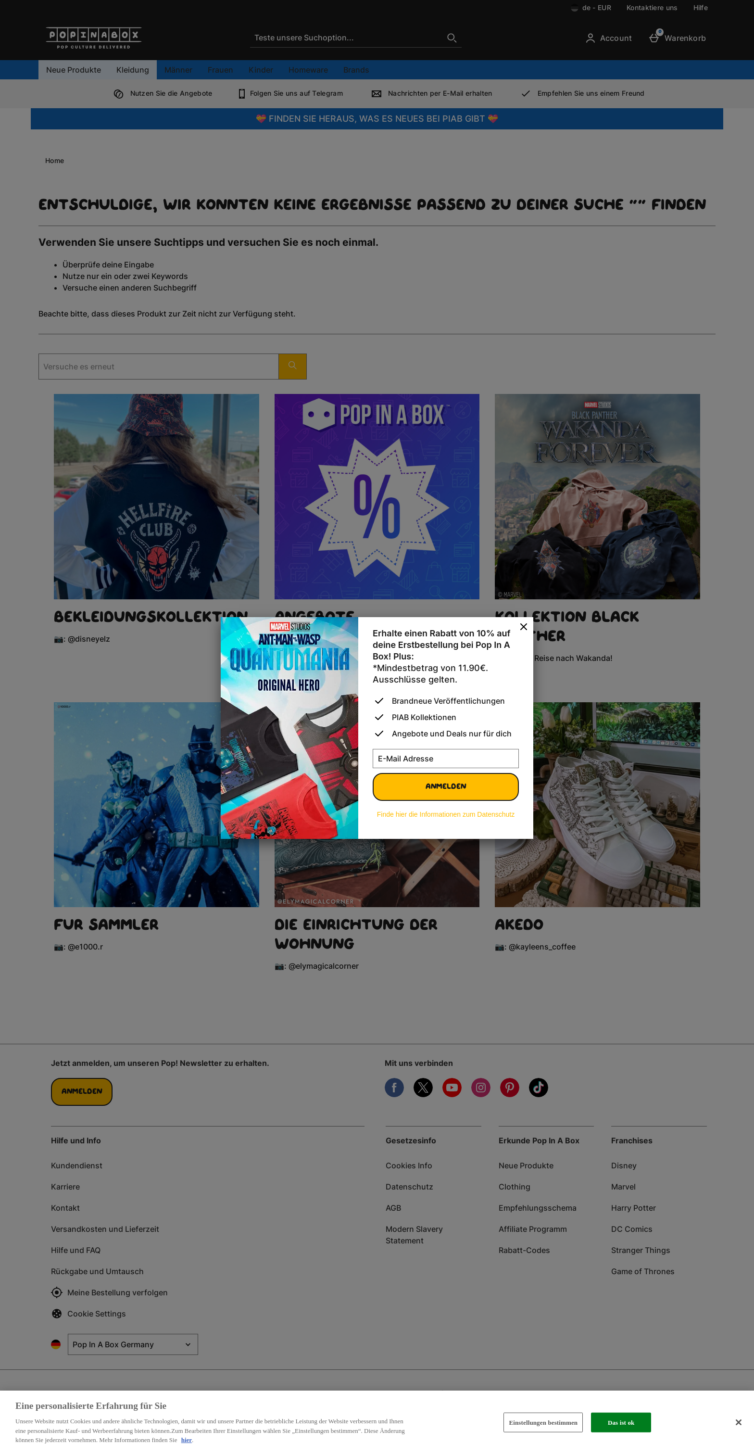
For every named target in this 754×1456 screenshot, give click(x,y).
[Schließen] (738, 1422)
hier (186, 1439)
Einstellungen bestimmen (543, 1422)
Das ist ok (621, 1422)
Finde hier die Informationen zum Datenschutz (446, 814)
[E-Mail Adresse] (446, 758)
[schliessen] (523, 627)
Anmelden (446, 787)
